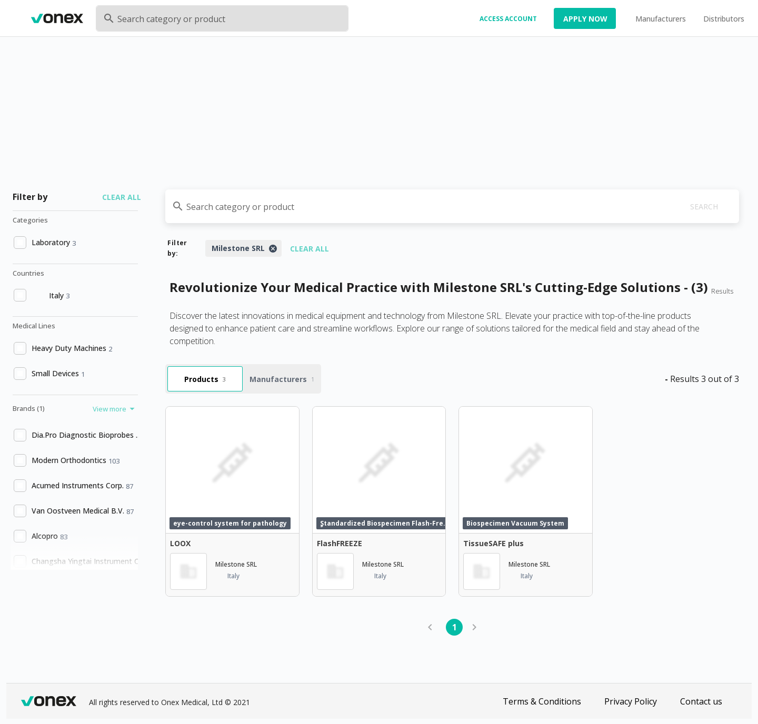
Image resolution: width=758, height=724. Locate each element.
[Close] (272, 248)
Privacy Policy (630, 701)
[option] (74, 242)
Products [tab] (205, 379)
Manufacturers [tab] (282, 379)
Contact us (701, 701)
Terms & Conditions (542, 701)
